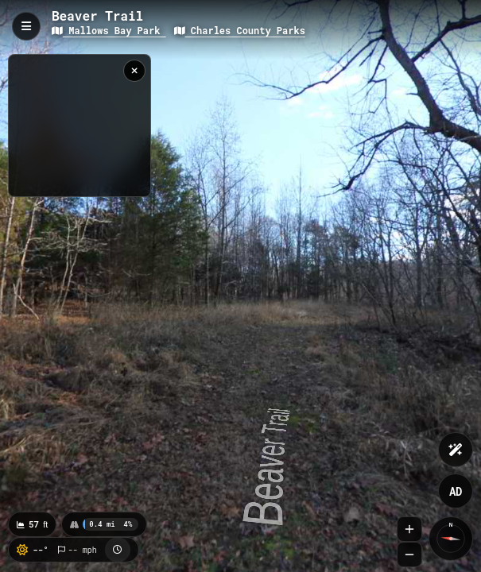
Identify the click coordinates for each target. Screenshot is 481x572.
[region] (79, 125)
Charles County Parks (239, 30)
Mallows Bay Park (109, 30)
